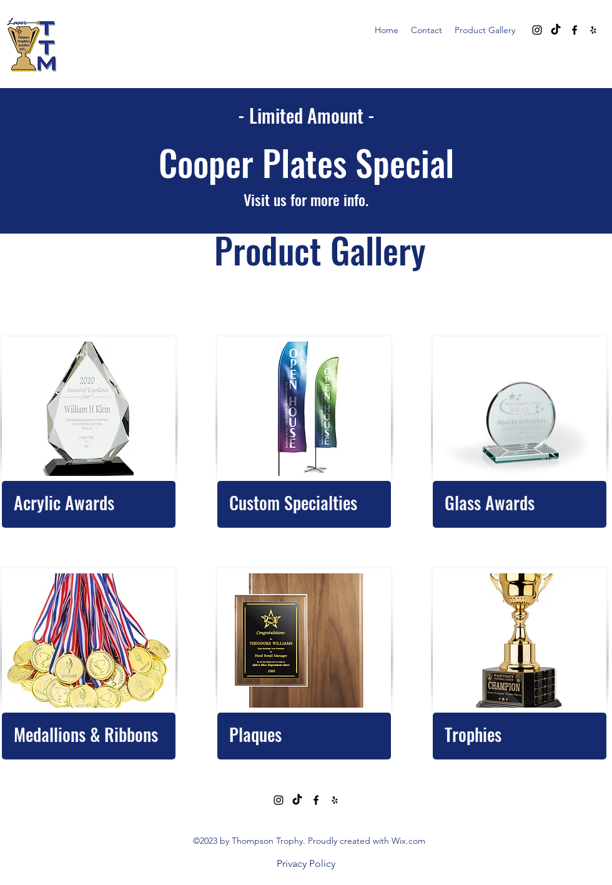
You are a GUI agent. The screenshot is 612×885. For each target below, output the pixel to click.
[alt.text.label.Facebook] (574, 30)
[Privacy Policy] (306, 863)
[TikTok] (556, 30)
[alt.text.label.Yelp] (593, 30)
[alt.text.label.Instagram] (537, 30)
